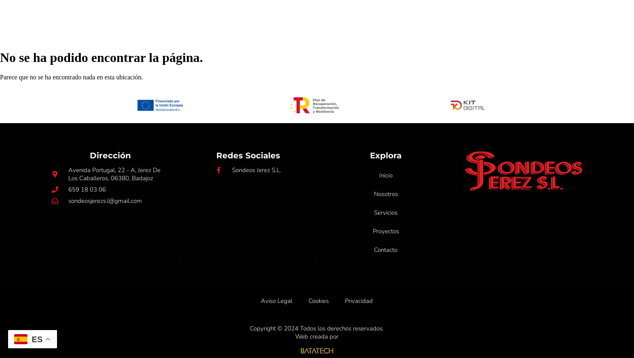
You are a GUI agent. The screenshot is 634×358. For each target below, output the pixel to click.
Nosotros (315, 18)
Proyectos (415, 18)
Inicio (274, 18)
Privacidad (359, 301)
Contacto (467, 18)
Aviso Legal (276, 301)
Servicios (364, 18)
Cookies (319, 301)
